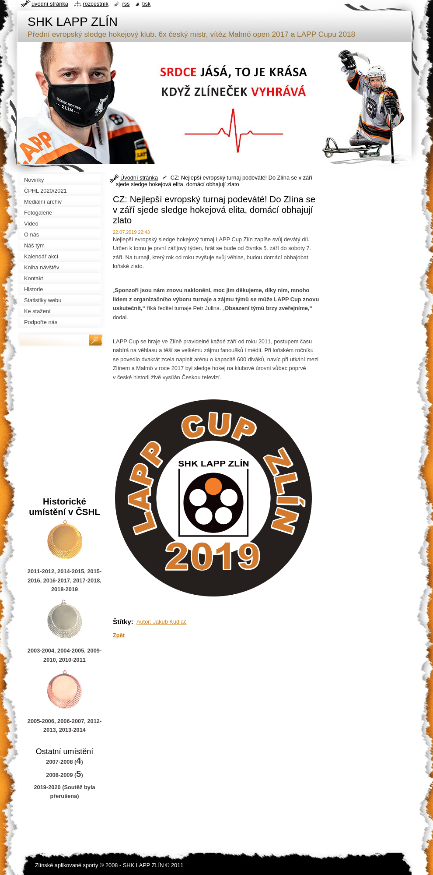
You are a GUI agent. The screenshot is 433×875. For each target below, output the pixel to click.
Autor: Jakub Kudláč (161, 621)
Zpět (119, 635)
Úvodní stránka (139, 177)
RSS (125, 3)
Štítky (122, 621)
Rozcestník (95, 3)
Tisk (146, 3)
